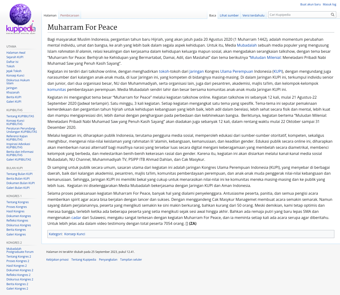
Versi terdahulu (253, 15)
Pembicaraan (69, 15)
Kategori (55, 234)
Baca (212, 15)
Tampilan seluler (131, 260)
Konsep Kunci (74, 234)
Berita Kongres (16, 230)
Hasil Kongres (15, 211)
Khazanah (12, 92)
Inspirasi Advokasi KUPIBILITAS (18, 145)
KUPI (277, 71)
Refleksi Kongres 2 (18, 275)
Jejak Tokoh (13, 71)
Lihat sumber (229, 15)
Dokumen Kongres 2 (19, 270)
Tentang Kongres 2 (18, 257)
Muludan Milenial (265, 57)
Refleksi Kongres (17, 220)
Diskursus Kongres (18, 225)
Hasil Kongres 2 (16, 266)
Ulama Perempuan (236, 71)
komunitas (56, 89)
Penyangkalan (108, 260)
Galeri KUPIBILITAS (18, 160)
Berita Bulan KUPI (18, 179)
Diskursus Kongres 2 (19, 279)
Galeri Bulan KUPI (18, 188)
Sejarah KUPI (14, 57)
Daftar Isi (12, 62)
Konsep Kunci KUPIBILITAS (15, 122)
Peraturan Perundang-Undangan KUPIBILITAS (21, 130)
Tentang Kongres (17, 202)
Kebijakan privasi (57, 260)
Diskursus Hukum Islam (18, 81)
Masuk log (329, 4)
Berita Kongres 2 (17, 284)
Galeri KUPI (13, 102)
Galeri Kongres (16, 234)
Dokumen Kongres (18, 216)
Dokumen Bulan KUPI (20, 183)
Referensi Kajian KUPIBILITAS (17, 137)
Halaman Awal (15, 53)
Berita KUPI (13, 97)
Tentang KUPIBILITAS (20, 116)
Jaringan (196, 71)
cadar (76, 217)
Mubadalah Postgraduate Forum (20, 250)
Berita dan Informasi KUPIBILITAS (19, 153)
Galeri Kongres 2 (17, 289)
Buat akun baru (310, 4)
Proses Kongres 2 (17, 261)
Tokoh (10, 66)
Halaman (50, 15)
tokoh (164, 71)
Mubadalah (247, 45)
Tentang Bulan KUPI (19, 174)
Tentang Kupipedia (83, 260)
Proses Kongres (16, 207)
